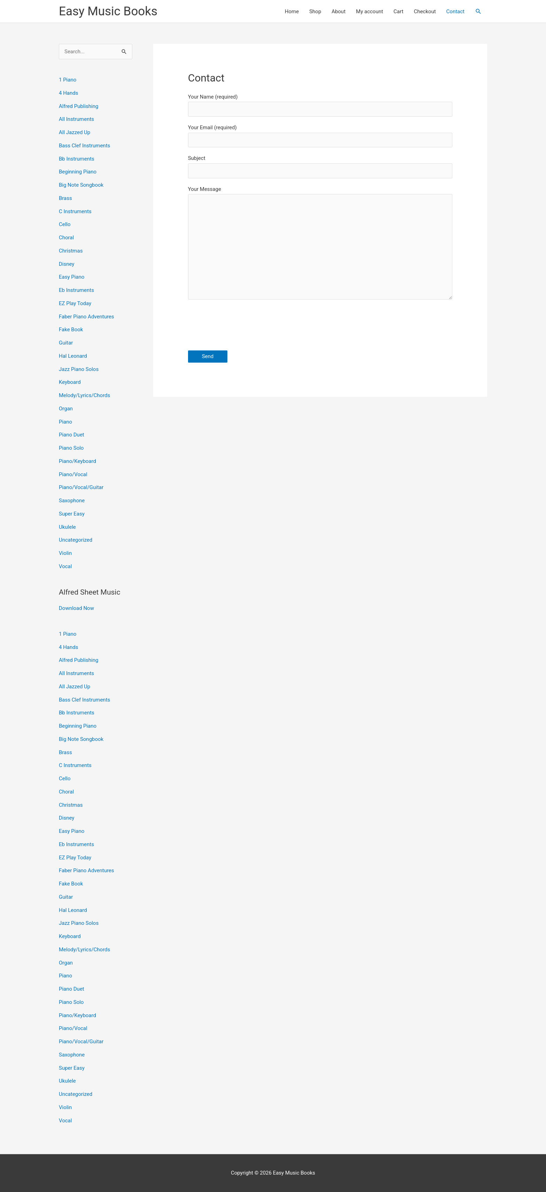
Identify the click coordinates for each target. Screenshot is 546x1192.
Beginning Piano (77, 172)
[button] (478, 11)
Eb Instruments (76, 290)
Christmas (71, 251)
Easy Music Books (108, 11)
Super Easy (72, 514)
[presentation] (241, 326)
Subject (320, 166)
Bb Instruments (76, 159)
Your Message (320, 244)
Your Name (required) (320, 105)
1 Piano (67, 80)
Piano (65, 422)
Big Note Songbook (81, 185)
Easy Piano (71, 277)
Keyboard (70, 382)
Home (292, 11)
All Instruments (76, 119)
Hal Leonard (73, 356)
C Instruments (75, 211)
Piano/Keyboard (77, 461)
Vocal (65, 566)
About (338, 11)
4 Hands (68, 93)
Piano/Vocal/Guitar (81, 487)
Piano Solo (71, 448)
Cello (65, 224)
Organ (66, 408)
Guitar (66, 343)
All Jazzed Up (74, 132)
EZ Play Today (75, 303)
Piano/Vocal (73, 474)
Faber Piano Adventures (86, 317)
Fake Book (71, 329)
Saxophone (72, 500)
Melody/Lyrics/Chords (84, 395)
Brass (65, 198)
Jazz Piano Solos (79, 369)
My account (369, 11)
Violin (65, 553)
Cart (398, 11)
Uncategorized (75, 540)
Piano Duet (71, 435)
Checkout (425, 11)
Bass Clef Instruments (84, 145)
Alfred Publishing (79, 106)
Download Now (76, 608)
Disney (66, 264)
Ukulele (67, 527)
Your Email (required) (320, 135)
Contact (455, 11)
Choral (66, 237)
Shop (315, 11)
